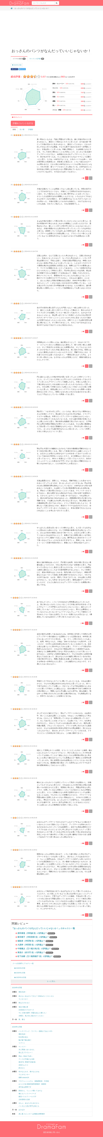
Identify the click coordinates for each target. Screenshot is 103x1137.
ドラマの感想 (19, 59)
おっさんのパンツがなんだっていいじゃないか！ (51, 51)
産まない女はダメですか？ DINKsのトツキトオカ (36, 996)
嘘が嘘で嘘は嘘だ (25, 1040)
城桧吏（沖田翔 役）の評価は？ (35, 941)
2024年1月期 (17, 65)
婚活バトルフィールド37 (27, 1096)
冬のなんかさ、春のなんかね (29, 1071)
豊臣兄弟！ (23, 992)
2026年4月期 (19, 968)
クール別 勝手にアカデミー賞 (23, 963)
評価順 (30, 129)
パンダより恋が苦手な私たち (29, 1106)
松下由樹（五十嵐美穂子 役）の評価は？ (39, 956)
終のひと (22, 1068)
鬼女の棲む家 (23, 1007)
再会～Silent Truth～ (26, 1056)
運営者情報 (47, 1132)
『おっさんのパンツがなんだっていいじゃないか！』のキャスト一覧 (43, 928)
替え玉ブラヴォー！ (26, 1052)
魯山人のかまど (24, 1003)
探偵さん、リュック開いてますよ (30, 1091)
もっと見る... (51, 981)
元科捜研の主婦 (24, 1099)
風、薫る (22, 1019)
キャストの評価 (36, 59)
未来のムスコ (23, 1065)
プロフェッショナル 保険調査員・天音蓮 (34, 1081)
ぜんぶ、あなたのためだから (29, 1103)
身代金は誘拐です (25, 1087)
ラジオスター (23, 999)
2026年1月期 (19, 973)
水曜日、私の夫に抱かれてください (31, 1016)
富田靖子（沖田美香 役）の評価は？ (37, 937)
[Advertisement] (51, 28)
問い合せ (56, 1132)
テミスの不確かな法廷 (26, 1059)
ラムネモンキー (24, 1074)
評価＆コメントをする (23, 123)
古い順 (22, 129)
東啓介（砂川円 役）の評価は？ (35, 952)
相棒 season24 (24, 1077)
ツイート (22, 69)
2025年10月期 (20, 977)
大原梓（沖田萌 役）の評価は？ (35, 945)
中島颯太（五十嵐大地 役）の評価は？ (38, 949)
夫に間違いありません (26, 1049)
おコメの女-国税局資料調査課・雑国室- (33, 1084)
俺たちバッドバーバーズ (27, 1093)
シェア (14, 69)
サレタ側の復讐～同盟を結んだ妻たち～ (33, 1013)
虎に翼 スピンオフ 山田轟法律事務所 (32, 1114)
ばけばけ (22, 1110)
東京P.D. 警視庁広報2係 (27, 1062)
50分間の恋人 (23, 1037)
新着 (14, 129)
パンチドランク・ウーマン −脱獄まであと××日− (36, 1031)
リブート (22, 1043)
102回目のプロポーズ (26, 1010)
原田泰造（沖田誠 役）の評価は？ (36, 933)
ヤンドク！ (23, 1046)
